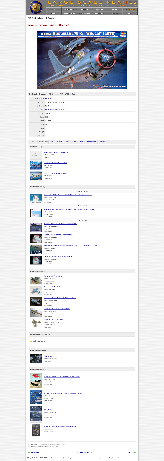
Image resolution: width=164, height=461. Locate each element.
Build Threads (78, 142)
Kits (51, 142)
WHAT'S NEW (69, 9)
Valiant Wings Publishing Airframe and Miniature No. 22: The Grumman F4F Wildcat (70, 245)
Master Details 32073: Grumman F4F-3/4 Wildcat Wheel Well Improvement (68, 195)
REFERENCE (99, 13)
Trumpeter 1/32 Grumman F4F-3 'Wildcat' (57, 309)
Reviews (59, 142)
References (103, 142)
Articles (67, 142)
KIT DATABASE (130, 9)
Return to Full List (86, 452)
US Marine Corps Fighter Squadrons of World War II (60, 426)
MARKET (115, 13)
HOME (54, 9)
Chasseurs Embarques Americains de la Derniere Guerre (62, 377)
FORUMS (54, 13)
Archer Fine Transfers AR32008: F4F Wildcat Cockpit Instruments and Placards (69, 209)
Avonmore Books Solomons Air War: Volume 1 (58, 235)
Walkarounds (91, 142)
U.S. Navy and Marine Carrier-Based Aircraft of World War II (63, 393)
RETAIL (114, 9)
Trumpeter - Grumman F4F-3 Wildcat (55, 173)
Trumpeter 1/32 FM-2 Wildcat (53, 276)
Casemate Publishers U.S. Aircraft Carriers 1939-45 (60, 224)
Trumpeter (48, 98)
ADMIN (130, 13)
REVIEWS (99, 9)
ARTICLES (84, 9)
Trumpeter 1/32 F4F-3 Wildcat (53, 287)
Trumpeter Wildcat (51, 109)
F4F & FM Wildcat (49, 410)
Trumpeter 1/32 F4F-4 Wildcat (53, 320)
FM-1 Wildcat (48, 356)
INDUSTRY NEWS (69, 13)
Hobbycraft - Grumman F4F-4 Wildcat (56, 152)
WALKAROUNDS (84, 13)
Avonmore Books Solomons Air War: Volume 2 (58, 256)
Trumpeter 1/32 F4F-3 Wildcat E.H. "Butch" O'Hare (60, 298)
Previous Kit (35, 452)
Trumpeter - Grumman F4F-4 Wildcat (55, 163)
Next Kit (130, 452)
